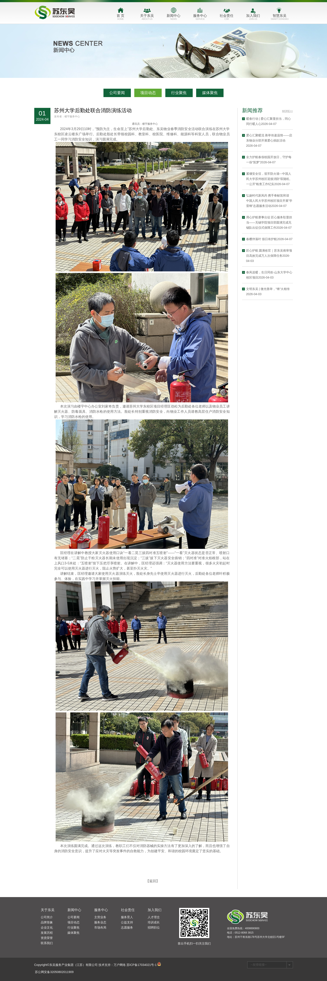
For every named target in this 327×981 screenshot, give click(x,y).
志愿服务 (127, 927)
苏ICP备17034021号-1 (142, 965)
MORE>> (298, 111)
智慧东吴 (279, 18)
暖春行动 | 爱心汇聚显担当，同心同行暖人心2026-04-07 (279, 121)
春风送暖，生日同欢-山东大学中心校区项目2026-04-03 (280, 275)
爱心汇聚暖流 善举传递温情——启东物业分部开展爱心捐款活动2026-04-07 (280, 140)
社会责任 (226, 18)
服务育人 (127, 917)
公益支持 (127, 922)
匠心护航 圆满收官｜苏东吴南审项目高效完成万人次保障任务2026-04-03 (280, 256)
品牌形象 (47, 922)
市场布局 (100, 927)
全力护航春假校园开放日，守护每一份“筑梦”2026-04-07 (279, 159)
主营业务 (100, 917)
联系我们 (47, 943)
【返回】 (153, 891)
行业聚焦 (179, 93)
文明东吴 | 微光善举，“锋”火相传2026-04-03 (278, 291)
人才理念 (154, 917)
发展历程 (47, 932)
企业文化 (47, 927)
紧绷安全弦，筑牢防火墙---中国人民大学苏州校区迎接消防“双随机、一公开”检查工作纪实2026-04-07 (280, 179)
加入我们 (253, 18)
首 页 (120, 18)
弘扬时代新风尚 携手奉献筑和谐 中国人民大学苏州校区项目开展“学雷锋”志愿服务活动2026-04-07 (280, 201)
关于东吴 (147, 18)
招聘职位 (154, 927)
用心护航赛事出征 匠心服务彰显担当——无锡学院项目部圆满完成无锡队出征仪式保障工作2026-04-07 (280, 222)
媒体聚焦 (210, 93)
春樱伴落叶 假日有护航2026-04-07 (280, 239)
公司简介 (47, 917)
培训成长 (154, 922)
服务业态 (100, 922)
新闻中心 (173, 18)
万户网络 (120, 965)
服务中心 (200, 18)
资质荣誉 (47, 938)
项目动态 (148, 93)
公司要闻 (117, 93)
